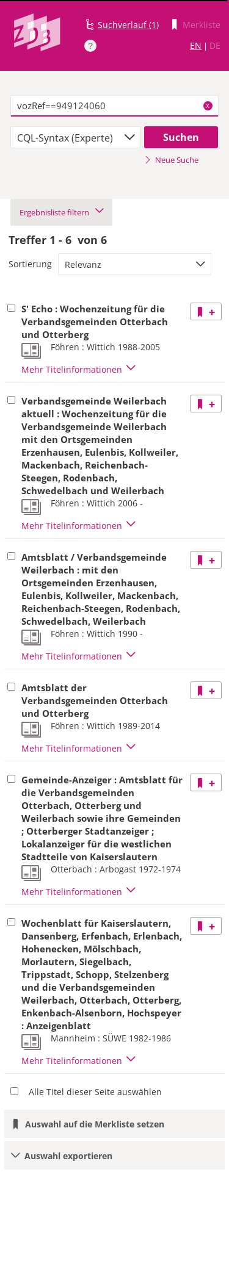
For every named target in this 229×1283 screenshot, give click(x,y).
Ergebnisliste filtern (61, 212)
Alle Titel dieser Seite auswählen (95, 1092)
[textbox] (114, 106)
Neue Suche (171, 159)
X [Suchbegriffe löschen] (207, 105)
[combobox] (75, 137)
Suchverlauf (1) (128, 25)
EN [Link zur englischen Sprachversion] (196, 45)
